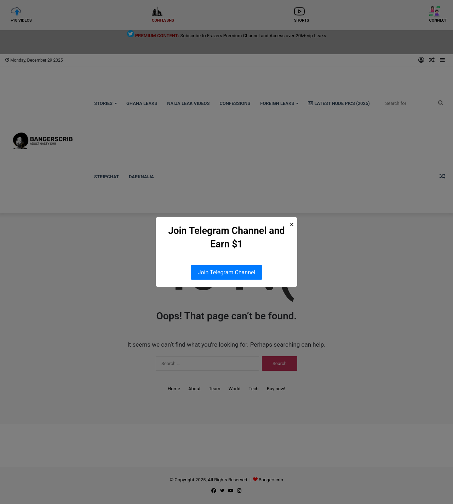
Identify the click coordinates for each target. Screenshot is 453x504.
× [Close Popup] (292, 224)
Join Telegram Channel (227, 272)
